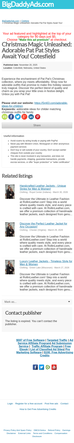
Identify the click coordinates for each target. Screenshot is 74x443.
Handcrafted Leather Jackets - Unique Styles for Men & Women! (43, 187)
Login (10, 403)
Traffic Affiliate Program (47, 346)
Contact (64, 403)
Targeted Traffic (57, 340)
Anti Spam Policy (24, 430)
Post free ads (51, 403)
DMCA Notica (40, 430)
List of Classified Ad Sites (47, 349)
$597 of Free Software (30, 340)
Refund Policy (54, 430)
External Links (24, 433)
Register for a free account (28, 403)
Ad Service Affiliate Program (45, 342)
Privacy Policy (10, 430)
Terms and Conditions (42, 433)
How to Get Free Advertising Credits (38, 409)
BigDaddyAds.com (28, 4)
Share (37, 125)
